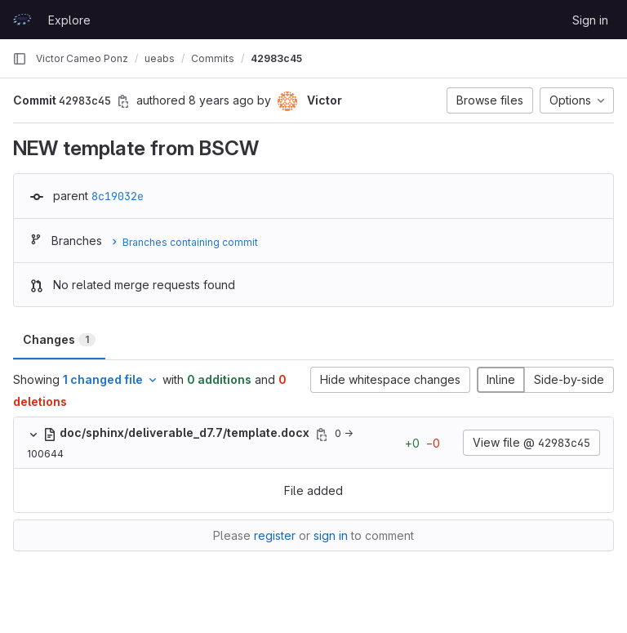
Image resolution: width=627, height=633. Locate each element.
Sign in (590, 20)
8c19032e (117, 196)
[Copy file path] (321, 434)
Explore (69, 20)
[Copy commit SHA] (123, 101)
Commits (212, 58)
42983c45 (276, 58)
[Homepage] (22, 20)
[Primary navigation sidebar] (20, 59)
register (275, 535)
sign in (331, 535)
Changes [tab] (59, 339)
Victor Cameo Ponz (82, 58)
